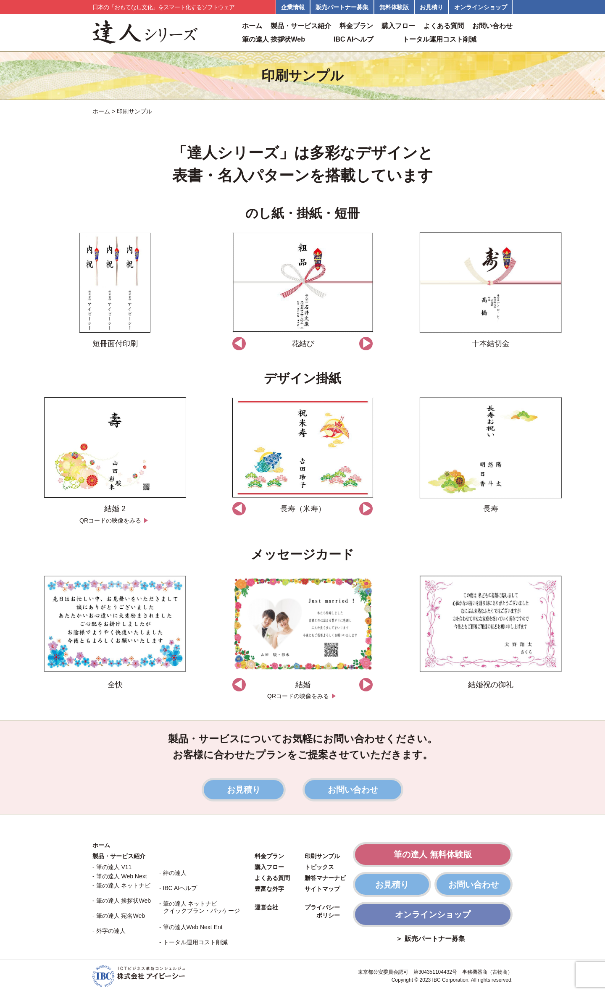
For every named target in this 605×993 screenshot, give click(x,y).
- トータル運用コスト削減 (193, 942)
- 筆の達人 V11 (112, 867)
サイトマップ (322, 889)
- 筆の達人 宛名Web (118, 916)
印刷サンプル (322, 856)
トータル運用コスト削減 (439, 39)
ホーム (252, 26)
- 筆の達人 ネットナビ (121, 885)
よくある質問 (444, 26)
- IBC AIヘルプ (178, 888)
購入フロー (398, 26)
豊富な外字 (269, 889)
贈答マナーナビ (325, 878)
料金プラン (356, 26)
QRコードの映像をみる (114, 520)
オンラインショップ (433, 914)
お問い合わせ (492, 26)
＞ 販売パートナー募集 (430, 938)
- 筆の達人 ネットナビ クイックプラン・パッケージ (199, 907)
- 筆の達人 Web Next (119, 876)
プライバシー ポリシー (322, 911)
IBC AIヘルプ (354, 39)
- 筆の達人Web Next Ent (191, 927)
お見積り (243, 789)
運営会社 (266, 907)
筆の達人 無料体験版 (433, 854)
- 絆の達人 (173, 873)
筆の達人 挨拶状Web (273, 39)
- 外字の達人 (109, 931)
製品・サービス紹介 (301, 26)
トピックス (319, 867)
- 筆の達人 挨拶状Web (121, 901)
